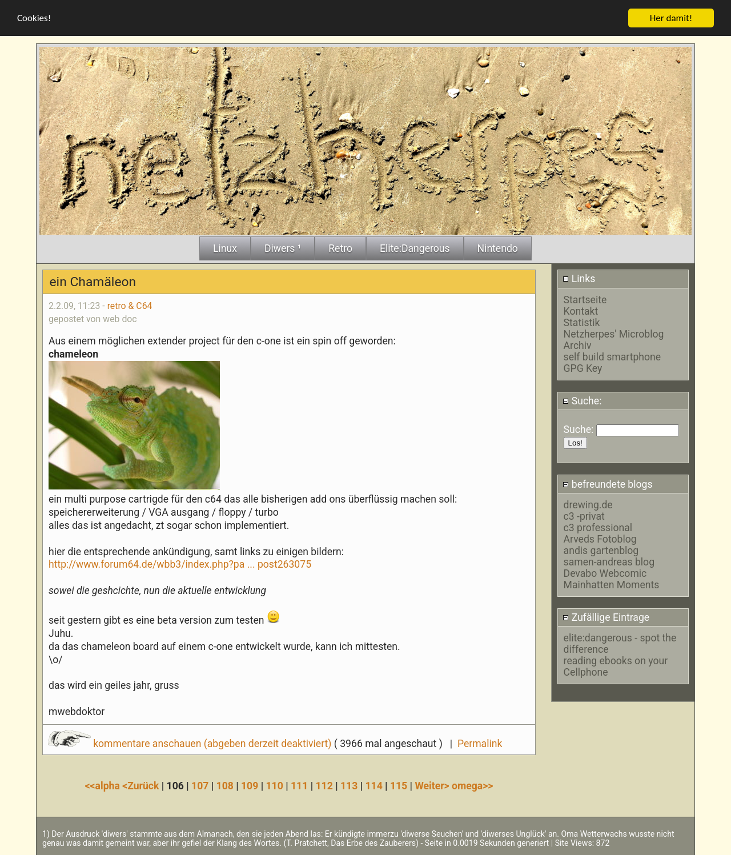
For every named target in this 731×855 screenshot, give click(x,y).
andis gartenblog (601, 550)
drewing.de (588, 504)
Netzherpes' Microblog (614, 333)
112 (323, 785)
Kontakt (581, 310)
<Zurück (142, 785)
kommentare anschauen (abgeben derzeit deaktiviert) (191, 743)
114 (373, 785)
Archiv (578, 345)
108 (225, 785)
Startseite (585, 299)
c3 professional (598, 527)
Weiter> (433, 785)
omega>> (472, 785)
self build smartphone (612, 356)
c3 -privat (584, 515)
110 (274, 785)
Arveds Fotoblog (600, 538)
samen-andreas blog (609, 561)
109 (249, 785)
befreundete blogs (607, 483)
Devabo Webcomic (605, 573)
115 (398, 785)
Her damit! (671, 17)
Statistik (582, 322)
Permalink (479, 743)
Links (579, 278)
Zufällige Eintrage (606, 617)
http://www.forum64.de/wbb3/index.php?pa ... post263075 (180, 564)
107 (199, 785)
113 (349, 785)
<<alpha (104, 785)
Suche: (582, 400)
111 (299, 785)
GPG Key (583, 368)
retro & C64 (129, 305)
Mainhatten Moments (612, 584)
